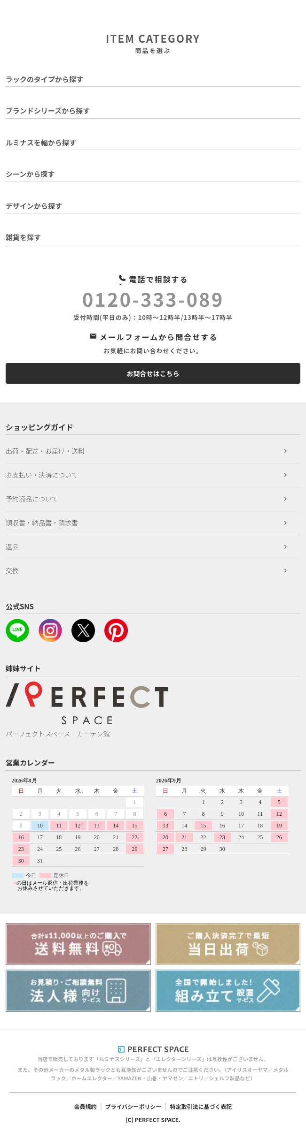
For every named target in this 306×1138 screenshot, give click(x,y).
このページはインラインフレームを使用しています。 (153, 834)
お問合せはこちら (153, 373)
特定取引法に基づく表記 (201, 1106)
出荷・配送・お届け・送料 (45, 450)
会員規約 (85, 1106)
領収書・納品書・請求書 (42, 522)
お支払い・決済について (42, 474)
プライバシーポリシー (133, 1106)
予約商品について (32, 498)
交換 (12, 570)
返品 (12, 546)
